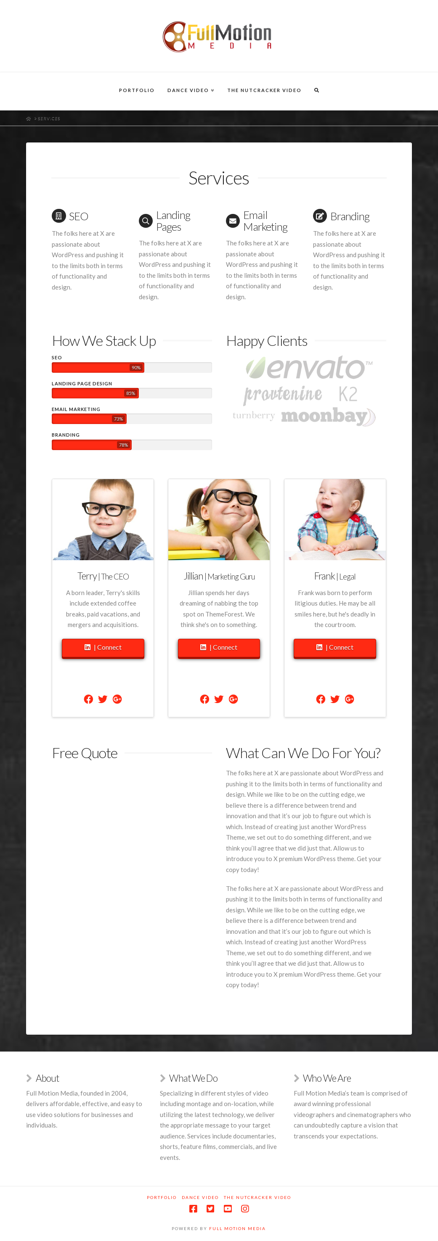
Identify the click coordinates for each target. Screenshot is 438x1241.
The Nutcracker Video (257, 1197)
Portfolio (162, 1197)
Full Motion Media (237, 1228)
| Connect (103, 647)
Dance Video (200, 1197)
